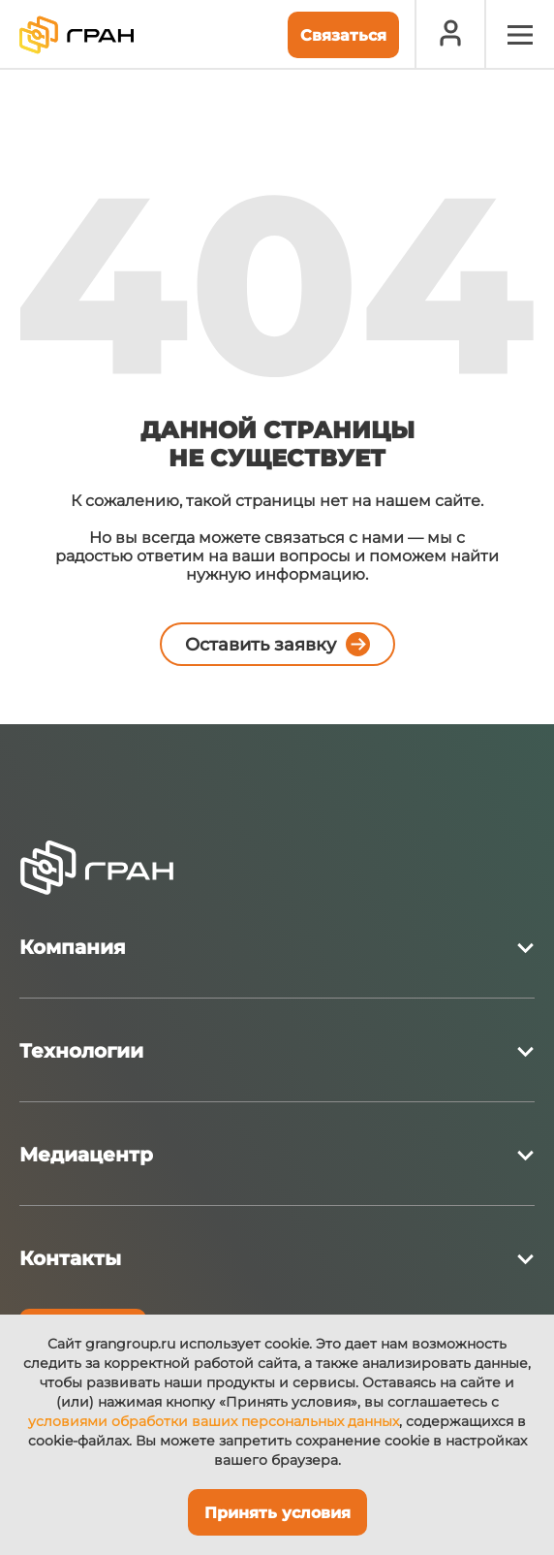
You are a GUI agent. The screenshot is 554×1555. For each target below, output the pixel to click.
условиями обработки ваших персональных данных (213, 1421)
